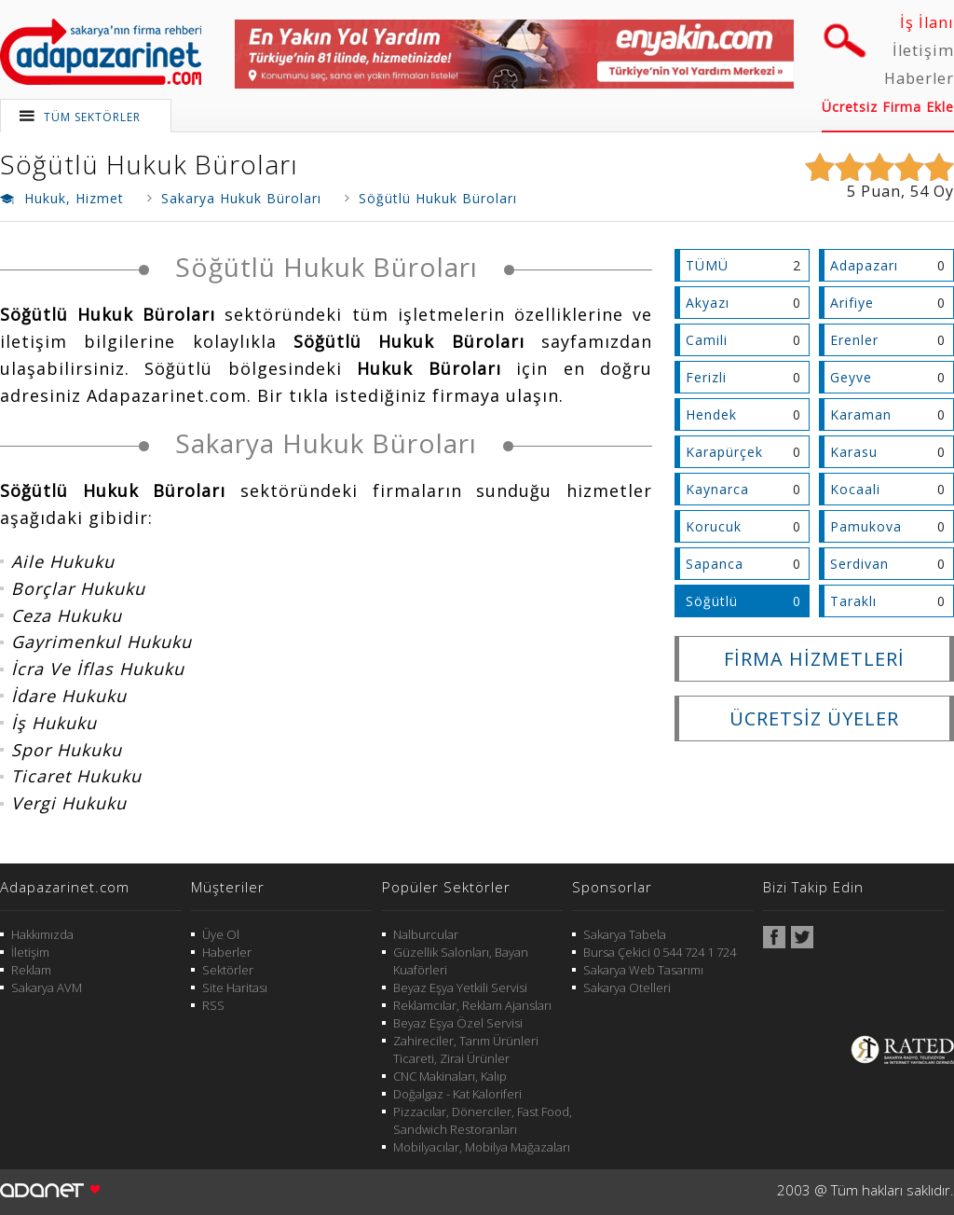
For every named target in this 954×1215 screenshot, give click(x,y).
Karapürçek (724, 452)
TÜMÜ (707, 265)
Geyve (851, 377)
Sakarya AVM (46, 987)
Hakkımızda (42, 934)
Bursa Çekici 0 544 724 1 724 (659, 952)
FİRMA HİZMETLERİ (814, 658)
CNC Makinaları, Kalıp (450, 1076)
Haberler (919, 78)
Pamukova (866, 526)
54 (919, 191)
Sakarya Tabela (624, 934)
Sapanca (714, 564)
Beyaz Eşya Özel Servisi (458, 1023)
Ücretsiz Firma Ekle (888, 107)
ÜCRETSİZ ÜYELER (814, 718)
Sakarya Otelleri (627, 987)
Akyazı (707, 302)
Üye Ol (220, 934)
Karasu (854, 452)
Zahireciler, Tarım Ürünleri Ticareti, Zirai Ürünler (465, 1049)
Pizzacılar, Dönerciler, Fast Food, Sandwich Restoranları (482, 1120)
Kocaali (855, 489)
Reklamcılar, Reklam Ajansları (472, 1005)
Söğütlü (712, 601)
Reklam (31, 969)
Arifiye (852, 302)
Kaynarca (717, 489)
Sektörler (227, 969)
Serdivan (859, 564)
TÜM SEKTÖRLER (92, 117)
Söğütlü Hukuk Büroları (149, 164)
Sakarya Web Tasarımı (643, 969)
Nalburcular (425, 934)
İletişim (923, 50)
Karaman (861, 414)
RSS (213, 1005)
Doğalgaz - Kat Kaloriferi (457, 1093)
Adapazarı (864, 265)
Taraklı (853, 601)
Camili (707, 340)
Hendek (711, 414)
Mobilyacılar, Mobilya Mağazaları (481, 1147)
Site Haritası (234, 987)
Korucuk (714, 526)
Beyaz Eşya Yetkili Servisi (460, 987)
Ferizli (706, 377)
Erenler (854, 340)
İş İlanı (927, 22)
